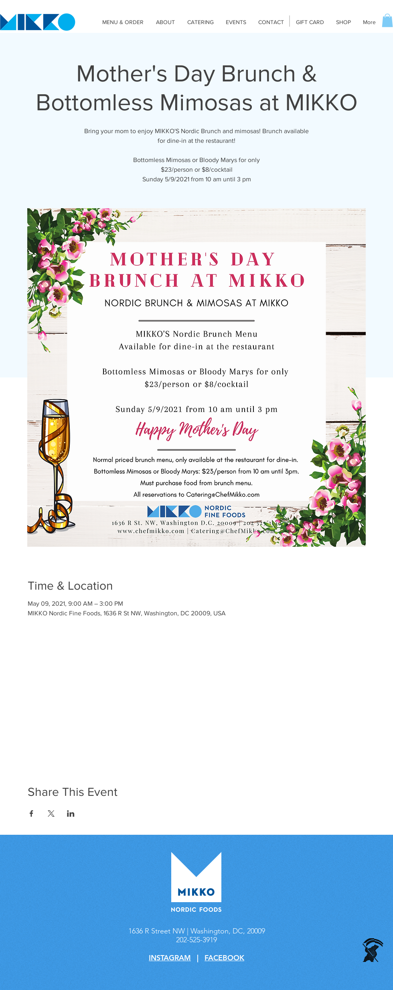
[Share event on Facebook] (31, 813)
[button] (387, 20)
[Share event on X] (51, 813)
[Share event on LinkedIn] (71, 813)
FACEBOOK (224, 957)
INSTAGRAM (170, 957)
